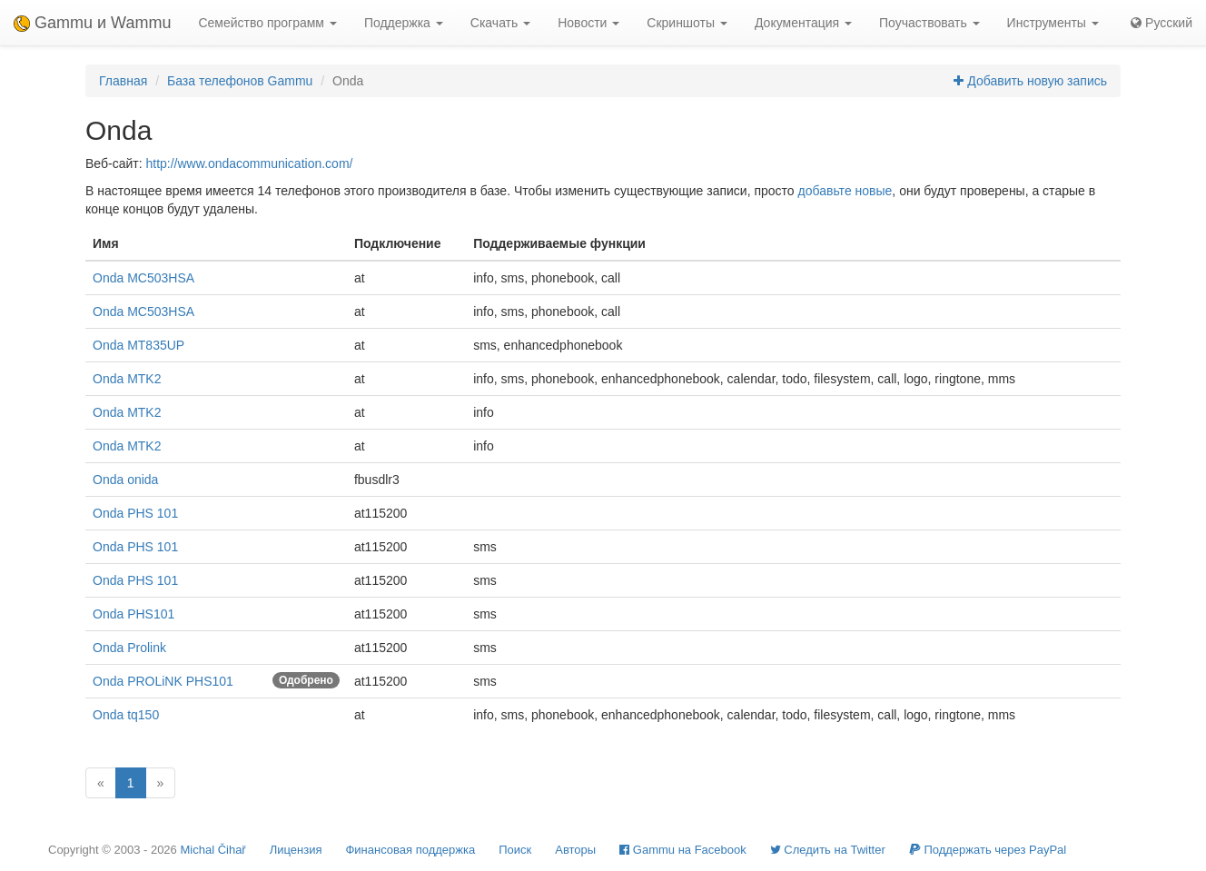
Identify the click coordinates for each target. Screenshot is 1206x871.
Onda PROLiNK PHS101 (163, 681)
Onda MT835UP (138, 345)
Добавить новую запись (1030, 81)
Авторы (575, 849)
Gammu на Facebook (682, 849)
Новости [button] (588, 22)
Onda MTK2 (127, 378)
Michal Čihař (212, 849)
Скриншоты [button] (687, 22)
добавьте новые (845, 190)
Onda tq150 (126, 715)
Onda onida (125, 479)
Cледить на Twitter (827, 849)
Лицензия (296, 849)
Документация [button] (803, 22)
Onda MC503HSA (143, 278)
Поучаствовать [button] (929, 22)
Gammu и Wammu (92, 23)
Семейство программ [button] (267, 22)
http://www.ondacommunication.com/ (248, 163)
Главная (123, 81)
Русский (1161, 22)
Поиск (515, 849)
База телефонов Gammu (239, 81)
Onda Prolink (129, 647)
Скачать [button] (500, 22)
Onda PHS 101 (135, 513)
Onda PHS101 (133, 614)
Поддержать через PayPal (987, 849)
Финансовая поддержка (410, 849)
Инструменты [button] (1053, 22)
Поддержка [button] (403, 22)
